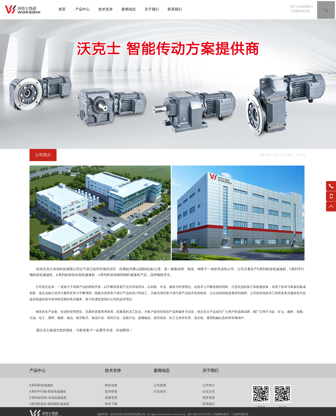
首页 (62, 9)
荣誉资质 (208, 408)
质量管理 (111, 408)
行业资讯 (160, 402)
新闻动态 (129, 9)
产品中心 (82, 9)
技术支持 (105, 9)
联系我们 (175, 9)
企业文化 (208, 402)
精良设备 (111, 396)
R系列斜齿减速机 (41, 396)
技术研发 (111, 402)
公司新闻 (160, 396)
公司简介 (301, 154)
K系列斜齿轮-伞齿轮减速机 (48, 408)
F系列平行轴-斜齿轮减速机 (47, 402)
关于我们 (152, 9)
